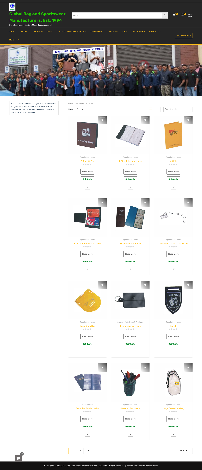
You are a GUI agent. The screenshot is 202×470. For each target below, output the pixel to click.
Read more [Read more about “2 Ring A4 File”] (87, 171)
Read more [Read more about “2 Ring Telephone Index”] (130, 171)
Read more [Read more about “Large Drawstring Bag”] (173, 419)
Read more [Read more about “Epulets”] (173, 336)
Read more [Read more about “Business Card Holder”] (130, 254)
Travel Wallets (87, 404)
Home (70, 103)
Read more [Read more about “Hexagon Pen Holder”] (130, 419)
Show (71, 109)
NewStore (138, 466)
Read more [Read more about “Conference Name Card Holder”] (173, 254)
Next (182, 450)
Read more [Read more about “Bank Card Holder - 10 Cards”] (87, 254)
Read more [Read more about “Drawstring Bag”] (87, 336)
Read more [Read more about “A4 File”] (173, 171)
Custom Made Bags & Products (130, 322)
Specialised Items (87, 157)
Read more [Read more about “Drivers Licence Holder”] (130, 336)
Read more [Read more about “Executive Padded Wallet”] (87, 419)
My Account (183, 35)
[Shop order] (178, 109)
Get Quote (87, 179)
